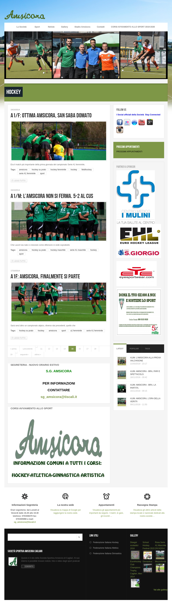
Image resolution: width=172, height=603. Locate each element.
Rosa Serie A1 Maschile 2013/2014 (160, 545)
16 (80, 349)
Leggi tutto (20, 180)
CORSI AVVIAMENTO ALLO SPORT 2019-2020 (133, 27)
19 (11, 354)
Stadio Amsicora (82, 27)
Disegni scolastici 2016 (134, 545)
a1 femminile (76, 330)
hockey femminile (58, 169)
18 (95, 349)
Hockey (106, 542)
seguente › (24, 354)
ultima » (38, 354)
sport (42, 173)
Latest (119, 349)
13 (57, 349)
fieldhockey (87, 169)
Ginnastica (147, 561)
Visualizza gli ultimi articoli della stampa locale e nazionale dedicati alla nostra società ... (147, 510)
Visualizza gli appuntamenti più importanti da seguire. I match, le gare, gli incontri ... (106, 510)
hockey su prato (39, 169)
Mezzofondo (160, 561)
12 (49, 349)
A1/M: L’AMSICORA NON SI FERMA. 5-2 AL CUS (52, 196)
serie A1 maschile (78, 250)
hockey (74, 169)
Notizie (51, 27)
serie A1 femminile (27, 173)
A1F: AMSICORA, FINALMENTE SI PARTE (45, 276)
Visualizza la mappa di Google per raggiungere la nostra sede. (65, 509)
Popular (134, 349)
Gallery (64, 27)
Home (8, 26)
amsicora (23, 169)
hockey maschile (58, 250)
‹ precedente (27, 349)
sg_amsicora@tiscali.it (59, 397)
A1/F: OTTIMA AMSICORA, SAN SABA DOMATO (51, 115)
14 (65, 349)
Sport (37, 27)
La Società (21, 27)
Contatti (100, 27)
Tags (147, 349)
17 (87, 349)
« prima (13, 349)
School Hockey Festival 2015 (149, 545)
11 (41, 349)
